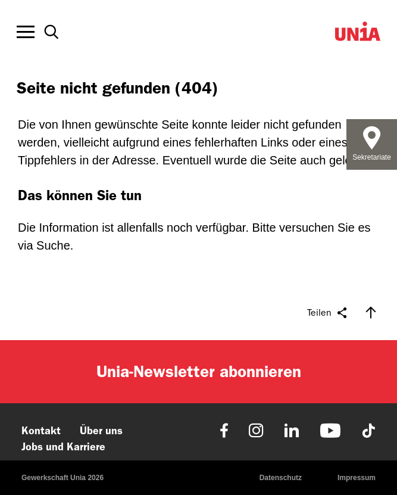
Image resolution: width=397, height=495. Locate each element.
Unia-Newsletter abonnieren (198, 371)
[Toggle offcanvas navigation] (26, 32)
